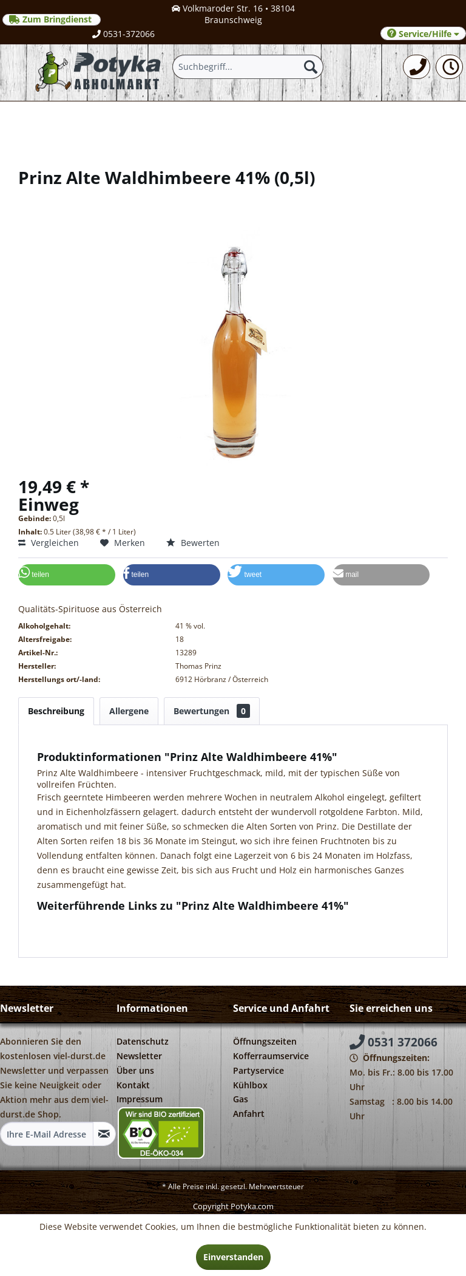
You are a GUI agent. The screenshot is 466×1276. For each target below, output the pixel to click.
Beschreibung (56, 711)
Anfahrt (249, 1113)
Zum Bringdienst (51, 19)
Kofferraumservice (271, 1056)
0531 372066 (393, 1042)
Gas (240, 1099)
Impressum (139, 1099)
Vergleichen (48, 542)
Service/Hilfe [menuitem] (423, 33)
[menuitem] (416, 67)
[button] (66, 574)
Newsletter (139, 1056)
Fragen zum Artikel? (82, 921)
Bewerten (193, 542)
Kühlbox (250, 1085)
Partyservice (258, 1070)
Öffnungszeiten (265, 1041)
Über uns (135, 1070)
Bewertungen (212, 711)
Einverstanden (233, 1257)
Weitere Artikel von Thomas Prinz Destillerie (131, 933)
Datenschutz (142, 1041)
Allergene (129, 711)
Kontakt (133, 1085)
